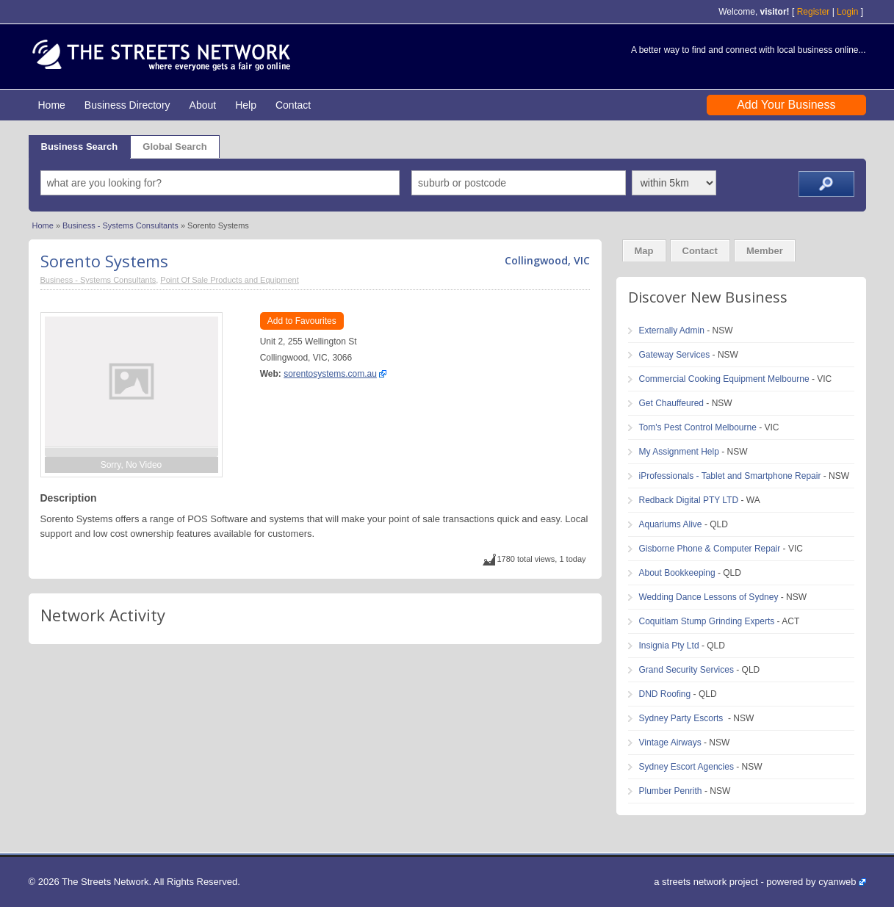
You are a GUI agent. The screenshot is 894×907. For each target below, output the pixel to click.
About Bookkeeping (677, 573)
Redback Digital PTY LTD (689, 500)
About (203, 105)
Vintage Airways (670, 742)
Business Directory (127, 105)
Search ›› (826, 184)
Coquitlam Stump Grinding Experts (707, 621)
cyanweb (837, 881)
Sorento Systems (104, 261)
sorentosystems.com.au (330, 374)
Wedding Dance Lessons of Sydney (709, 597)
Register (813, 12)
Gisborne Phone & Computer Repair (710, 548)
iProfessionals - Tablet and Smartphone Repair (730, 476)
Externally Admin (671, 330)
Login (847, 12)
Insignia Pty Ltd (669, 645)
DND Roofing (665, 694)
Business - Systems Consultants (120, 225)
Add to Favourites (301, 321)
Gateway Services (674, 355)
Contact (293, 105)
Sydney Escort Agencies (686, 767)
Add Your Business (786, 104)
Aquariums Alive (670, 524)
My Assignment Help (679, 452)
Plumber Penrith (670, 791)
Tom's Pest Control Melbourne (698, 427)
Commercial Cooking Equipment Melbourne (724, 379)
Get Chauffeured (671, 403)
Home (51, 105)
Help (245, 105)
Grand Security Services (686, 670)
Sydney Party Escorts (682, 718)
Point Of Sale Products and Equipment (229, 279)
